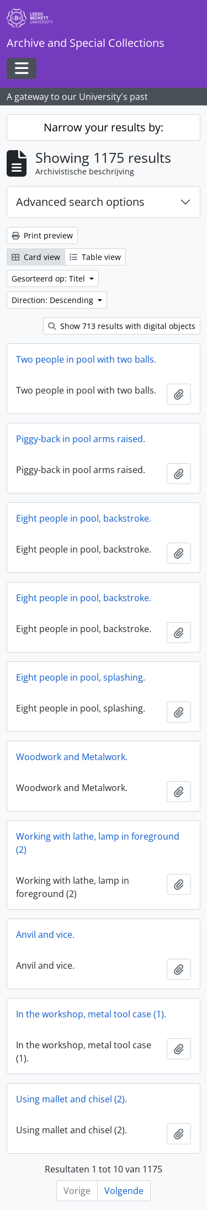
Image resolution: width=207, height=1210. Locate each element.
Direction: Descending (53, 300)
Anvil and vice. (45, 934)
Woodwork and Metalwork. (72, 757)
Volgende (124, 1191)
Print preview (42, 235)
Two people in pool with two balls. (86, 359)
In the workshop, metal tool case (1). (91, 1014)
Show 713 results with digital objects (121, 326)
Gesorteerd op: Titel (49, 278)
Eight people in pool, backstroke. (83, 518)
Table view (95, 257)
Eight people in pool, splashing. (80, 677)
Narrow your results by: (103, 127)
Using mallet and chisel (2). (71, 1099)
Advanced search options (80, 201)
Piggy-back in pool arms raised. (80, 439)
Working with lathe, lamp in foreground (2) (97, 843)
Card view (36, 257)
